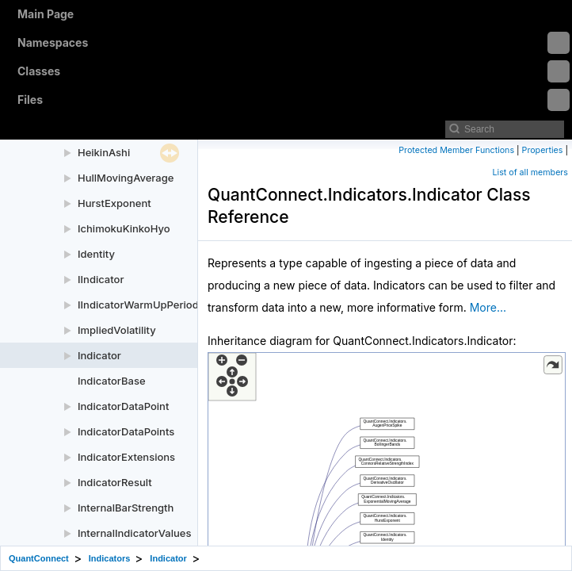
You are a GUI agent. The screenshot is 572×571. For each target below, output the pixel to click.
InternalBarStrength (126, 507)
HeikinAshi (104, 152)
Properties (542, 150)
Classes (293, 71)
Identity (96, 253)
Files (293, 100)
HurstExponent (114, 203)
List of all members (530, 172)
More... (488, 307)
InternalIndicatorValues (134, 533)
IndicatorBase (112, 380)
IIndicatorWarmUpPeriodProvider (159, 304)
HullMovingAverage (126, 177)
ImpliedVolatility (117, 330)
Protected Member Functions (456, 150)
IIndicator (101, 279)
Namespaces (293, 43)
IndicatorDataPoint (123, 406)
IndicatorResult (115, 482)
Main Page (45, 14)
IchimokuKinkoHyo (124, 228)
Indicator (99, 355)
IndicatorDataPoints (126, 431)
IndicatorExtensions (126, 456)
